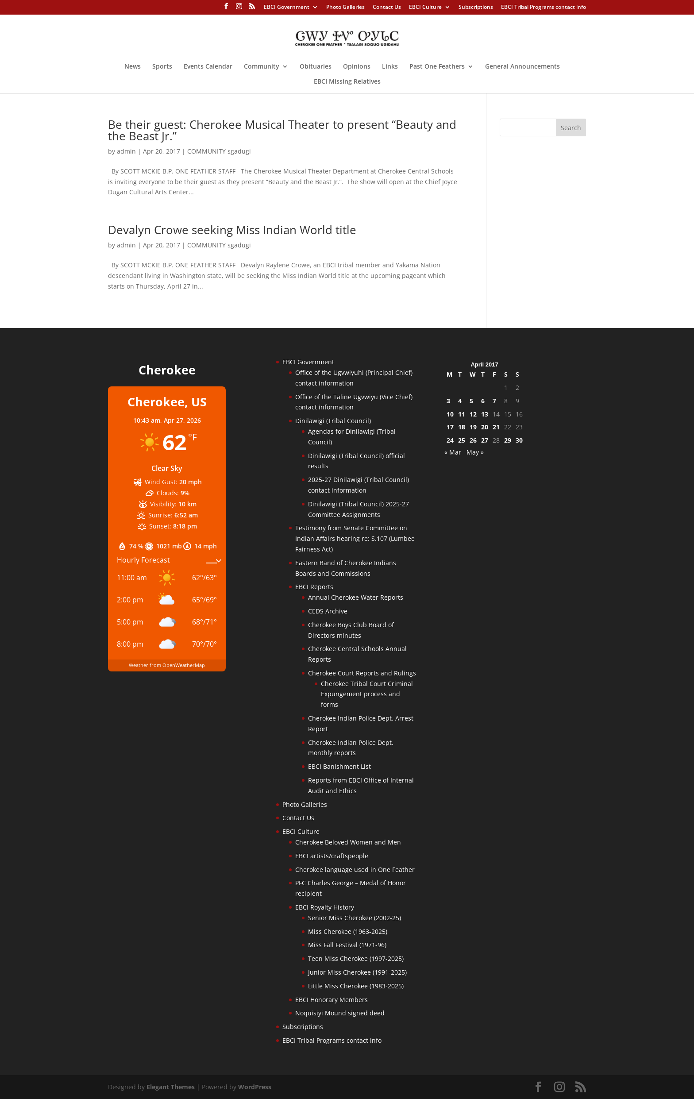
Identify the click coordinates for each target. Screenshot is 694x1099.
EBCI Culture (425, 7)
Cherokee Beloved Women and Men (348, 842)
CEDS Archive (327, 611)
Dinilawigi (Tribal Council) (333, 420)
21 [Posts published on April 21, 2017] (496, 427)
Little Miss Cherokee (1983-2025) (356, 986)
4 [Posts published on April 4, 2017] (460, 401)
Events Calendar (208, 66)
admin (126, 151)
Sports (162, 66)
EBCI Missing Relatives (347, 81)
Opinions (356, 66)
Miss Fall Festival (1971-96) (347, 945)
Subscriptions (476, 7)
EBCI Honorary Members (331, 999)
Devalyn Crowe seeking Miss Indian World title (232, 230)
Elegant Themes (171, 1087)
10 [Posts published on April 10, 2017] (450, 414)
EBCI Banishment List (339, 766)
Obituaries (316, 66)
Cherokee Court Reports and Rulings (362, 673)
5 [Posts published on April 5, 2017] (471, 401)
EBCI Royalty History (324, 907)
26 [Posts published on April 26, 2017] (473, 440)
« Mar (452, 452)
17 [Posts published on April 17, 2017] (450, 427)
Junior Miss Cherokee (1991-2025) (357, 972)
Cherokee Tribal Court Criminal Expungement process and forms (367, 694)
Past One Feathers (437, 66)
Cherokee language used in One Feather (355, 869)
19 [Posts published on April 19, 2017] (473, 427)
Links (390, 66)
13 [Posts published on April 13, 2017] (484, 414)
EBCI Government (286, 7)
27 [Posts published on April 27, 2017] (484, 440)
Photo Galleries (345, 7)
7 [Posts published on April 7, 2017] (494, 401)
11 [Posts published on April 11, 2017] (461, 414)
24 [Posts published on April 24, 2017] (450, 440)
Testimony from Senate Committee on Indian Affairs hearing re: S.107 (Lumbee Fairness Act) (355, 538)
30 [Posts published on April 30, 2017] (519, 440)
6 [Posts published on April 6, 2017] (483, 401)
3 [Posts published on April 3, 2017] (448, 401)
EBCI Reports (314, 586)
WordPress (254, 1087)
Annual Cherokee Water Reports (355, 597)
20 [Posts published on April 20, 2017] (484, 427)
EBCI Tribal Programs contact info (543, 7)
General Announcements (522, 66)
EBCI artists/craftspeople (331, 856)
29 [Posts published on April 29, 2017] (507, 440)
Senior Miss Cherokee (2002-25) (354, 918)
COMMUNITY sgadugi (219, 151)
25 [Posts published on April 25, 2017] (461, 440)
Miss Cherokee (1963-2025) (347, 931)
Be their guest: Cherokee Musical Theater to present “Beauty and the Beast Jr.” (282, 130)
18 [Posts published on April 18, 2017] (461, 427)
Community (261, 66)
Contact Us (387, 7)
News (132, 66)
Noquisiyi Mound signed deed (340, 1013)
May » (475, 452)
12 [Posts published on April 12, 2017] (473, 414)
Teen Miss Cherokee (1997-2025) (356, 958)
